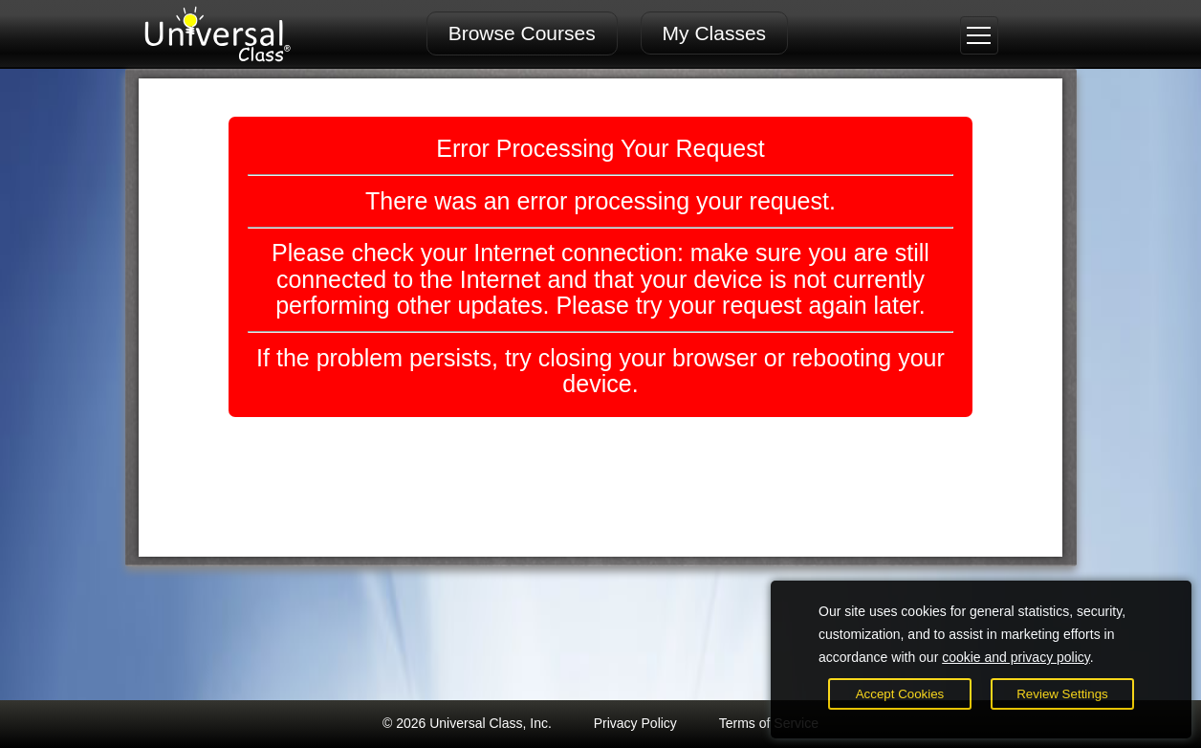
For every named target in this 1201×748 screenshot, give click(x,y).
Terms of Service (769, 723)
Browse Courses (522, 33)
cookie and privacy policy (1016, 657)
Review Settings (1062, 694)
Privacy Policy (635, 723)
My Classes (715, 33)
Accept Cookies (900, 694)
